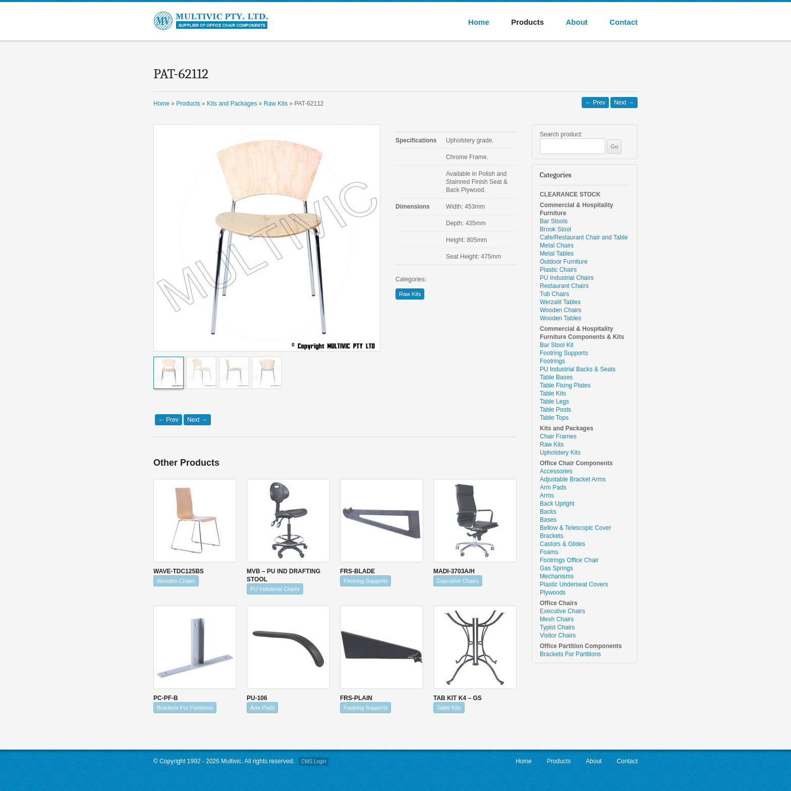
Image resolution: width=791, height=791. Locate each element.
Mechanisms (557, 576)
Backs (548, 511)
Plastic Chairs (558, 269)
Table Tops (554, 417)
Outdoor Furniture (564, 261)
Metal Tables (557, 253)
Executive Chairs (458, 581)
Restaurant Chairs (564, 285)
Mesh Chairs (557, 619)
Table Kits (449, 708)
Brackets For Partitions (185, 708)
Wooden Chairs (176, 581)
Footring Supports (365, 581)
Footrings (552, 361)
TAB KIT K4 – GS (457, 698)
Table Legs (554, 401)
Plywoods (553, 592)
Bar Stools (554, 221)
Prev (595, 102)
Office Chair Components (576, 463)
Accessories (556, 471)
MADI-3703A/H (454, 571)
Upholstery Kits (560, 452)
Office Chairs (559, 603)
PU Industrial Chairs (275, 589)
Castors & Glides (562, 544)
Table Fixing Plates (565, 385)
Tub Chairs (554, 294)
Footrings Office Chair (569, 560)
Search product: (561, 134)
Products (527, 22)
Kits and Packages (566, 428)
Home (478, 22)
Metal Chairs (557, 245)
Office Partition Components (581, 646)
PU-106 (257, 698)
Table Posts (555, 409)
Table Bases (556, 377)
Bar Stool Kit (557, 345)
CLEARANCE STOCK (570, 194)
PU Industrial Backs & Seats (577, 369)
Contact (623, 22)
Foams (549, 552)
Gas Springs (556, 568)
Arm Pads (262, 708)
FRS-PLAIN (356, 698)
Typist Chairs (557, 627)
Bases (548, 519)
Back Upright (557, 503)
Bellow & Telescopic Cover (575, 527)
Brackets (551, 535)
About (576, 22)
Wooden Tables (560, 318)
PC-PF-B (165, 698)
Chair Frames (558, 436)
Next (624, 102)
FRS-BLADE (357, 571)
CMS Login (313, 761)
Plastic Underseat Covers (574, 584)
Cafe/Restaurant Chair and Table (584, 237)
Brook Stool (555, 229)
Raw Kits (410, 294)
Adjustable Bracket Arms (573, 479)
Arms (547, 495)
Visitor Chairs (558, 635)
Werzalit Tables (560, 302)
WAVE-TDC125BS (178, 571)
